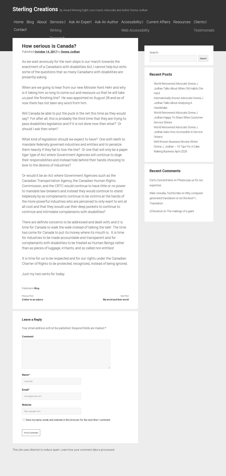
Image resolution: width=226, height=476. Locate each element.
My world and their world (116, 303)
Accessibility (173, 23)
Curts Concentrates (161, 183)
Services (73, 23)
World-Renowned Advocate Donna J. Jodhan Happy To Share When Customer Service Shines (178, 120)
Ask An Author (140, 23)
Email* (25, 393)
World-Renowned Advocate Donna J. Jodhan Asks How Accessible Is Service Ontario (178, 135)
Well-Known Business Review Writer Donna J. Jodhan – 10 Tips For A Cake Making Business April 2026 (177, 149)
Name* (26, 378)
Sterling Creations (35, 9)
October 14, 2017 (46, 55)
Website (26, 408)
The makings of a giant (180, 214)
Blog (37, 23)
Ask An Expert (104, 23)
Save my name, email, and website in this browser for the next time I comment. (68, 423)
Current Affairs (30, 32)
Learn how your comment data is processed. (88, 453)
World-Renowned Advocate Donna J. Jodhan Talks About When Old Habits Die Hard (178, 91)
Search (154, 56)
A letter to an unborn (32, 303)
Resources (62, 32)
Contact (109, 32)
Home (20, 23)
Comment (27, 339)
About (52, 23)
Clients (85, 32)
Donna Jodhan (70, 55)
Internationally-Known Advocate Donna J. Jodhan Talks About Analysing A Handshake (179, 106)
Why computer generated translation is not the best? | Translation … (176, 201)
